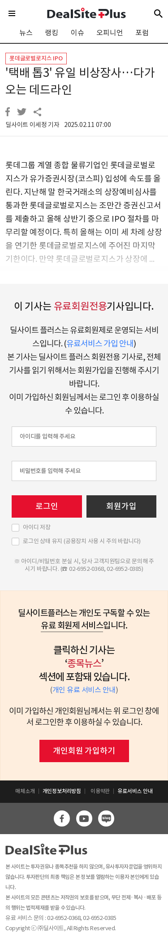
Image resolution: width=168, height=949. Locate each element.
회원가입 (121, 506)
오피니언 (109, 32)
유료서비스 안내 (134, 791)
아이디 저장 (37, 527)
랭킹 (51, 32)
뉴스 (26, 32)
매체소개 (24, 791)
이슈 (77, 32)
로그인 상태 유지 (82, 541)
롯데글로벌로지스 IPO (36, 58)
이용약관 (100, 791)
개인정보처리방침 (62, 791)
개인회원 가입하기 (84, 751)
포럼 (142, 32)
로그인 (46, 506)
